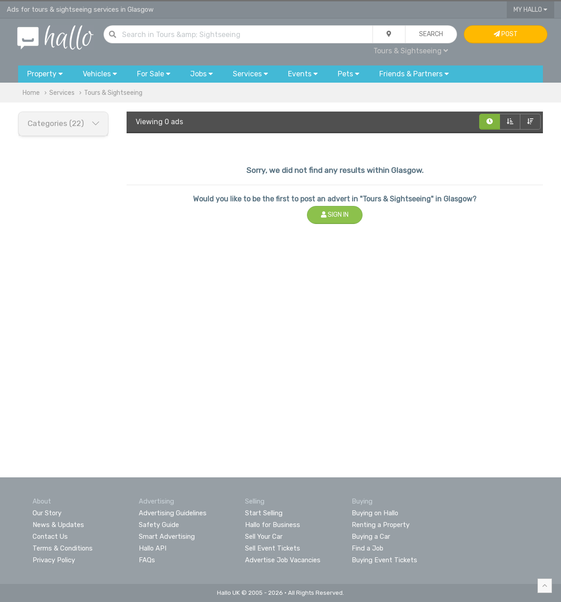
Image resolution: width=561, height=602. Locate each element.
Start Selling (264, 513)
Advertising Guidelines (173, 513)
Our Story (47, 513)
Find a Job (367, 548)
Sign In (335, 215)
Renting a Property (381, 525)
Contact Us (50, 536)
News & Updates (58, 525)
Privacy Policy (54, 560)
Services (62, 93)
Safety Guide (159, 525)
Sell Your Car (264, 536)
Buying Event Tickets (384, 560)
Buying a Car (371, 536)
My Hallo (530, 10)
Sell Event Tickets (272, 548)
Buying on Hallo (375, 513)
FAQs (147, 560)
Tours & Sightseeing (410, 51)
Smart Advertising (167, 536)
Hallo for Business (272, 525)
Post (506, 34)
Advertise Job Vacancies (283, 560)
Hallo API (152, 548)
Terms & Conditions (63, 548)
